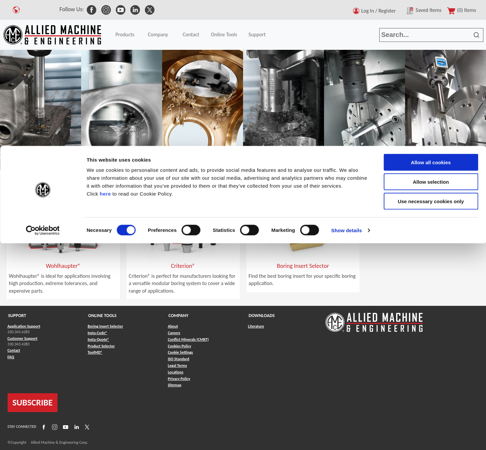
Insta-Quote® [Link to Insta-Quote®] (98, 339)
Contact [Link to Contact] (14, 350)
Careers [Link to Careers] (174, 333)
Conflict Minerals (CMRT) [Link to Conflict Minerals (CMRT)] (188, 339)
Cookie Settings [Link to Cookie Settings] (180, 352)
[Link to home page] (374, 319)
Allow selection (431, 36)
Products (33, 164)
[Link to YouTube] (65, 427)
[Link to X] (86, 427)
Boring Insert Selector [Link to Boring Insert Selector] (105, 326)
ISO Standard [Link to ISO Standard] (178, 359)
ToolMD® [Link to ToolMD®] (95, 352)
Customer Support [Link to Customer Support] (23, 338)
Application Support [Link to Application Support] (24, 326)
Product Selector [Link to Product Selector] (101, 346)
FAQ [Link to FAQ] (11, 357)
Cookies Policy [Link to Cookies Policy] (179, 346)
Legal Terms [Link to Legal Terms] (177, 365)
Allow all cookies (431, 16)
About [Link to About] (173, 326)
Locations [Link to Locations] (175, 372)
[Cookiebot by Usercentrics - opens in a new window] (43, 84)
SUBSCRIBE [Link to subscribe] (33, 402)
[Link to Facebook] (43, 427)
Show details (346, 84)
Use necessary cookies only (431, 55)
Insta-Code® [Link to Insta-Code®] (97, 333)
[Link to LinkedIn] (76, 427)
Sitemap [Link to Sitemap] (174, 385)
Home (9, 164)
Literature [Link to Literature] (256, 326)
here (105, 47)
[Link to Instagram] (54, 427)
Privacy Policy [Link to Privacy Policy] (179, 378)
